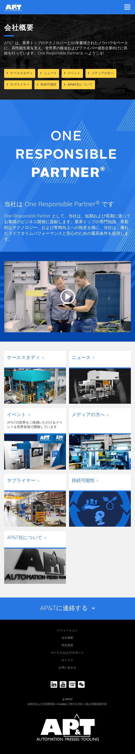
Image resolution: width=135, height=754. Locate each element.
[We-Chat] (81, 684)
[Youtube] (63, 684)
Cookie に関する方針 (70, 704)
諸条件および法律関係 (41, 704)
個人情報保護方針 (96, 704)
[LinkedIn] (54, 684)
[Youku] (72, 684)
